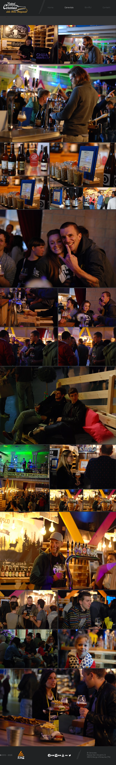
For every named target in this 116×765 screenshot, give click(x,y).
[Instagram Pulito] (56, 755)
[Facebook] (49, 755)
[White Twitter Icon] (69, 755)
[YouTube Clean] (63, 755)
